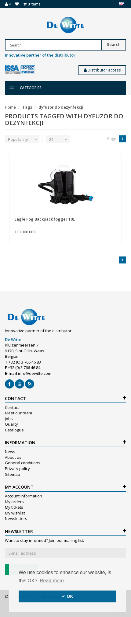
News (10, 451)
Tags (27, 107)
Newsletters (16, 518)
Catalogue (14, 430)
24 (51, 139)
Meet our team (18, 413)
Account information (23, 496)
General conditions (22, 462)
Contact (12, 407)
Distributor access (102, 70)
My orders (14, 501)
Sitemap (12, 474)
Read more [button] (52, 580)
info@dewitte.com (34, 373)
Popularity (18, 139)
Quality (11, 424)
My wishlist (15, 513)
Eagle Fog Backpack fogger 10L (44, 219)
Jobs (9, 418)
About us (13, 457)
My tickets (14, 507)
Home (10, 107)
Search (114, 44)
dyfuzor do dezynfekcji (60, 107)
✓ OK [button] (67, 596)
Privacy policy (17, 468)
